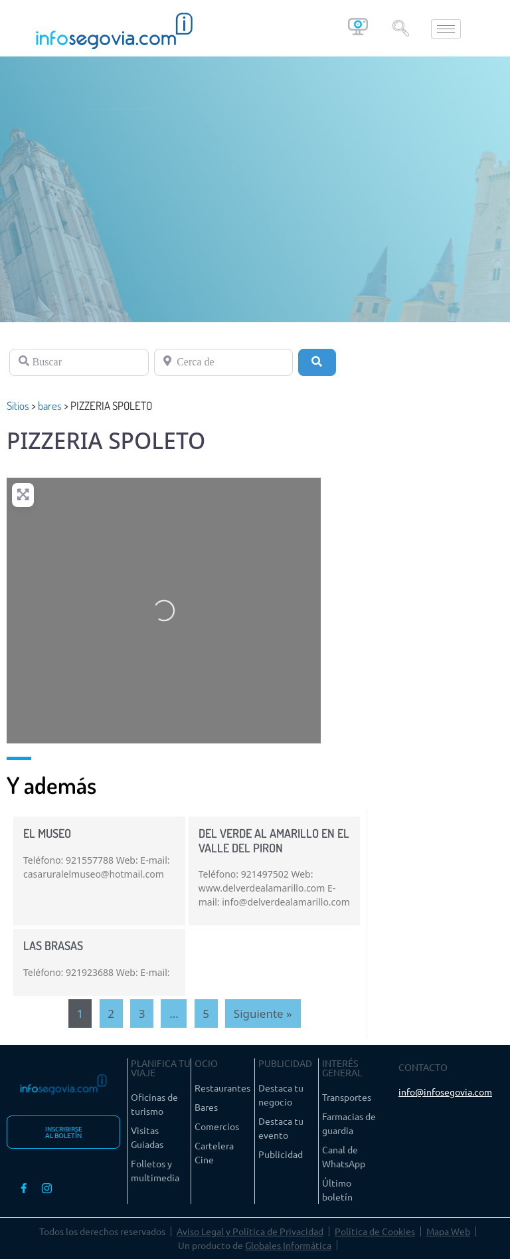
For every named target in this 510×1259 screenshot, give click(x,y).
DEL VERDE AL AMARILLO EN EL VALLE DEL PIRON (274, 840)
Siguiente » (263, 1013)
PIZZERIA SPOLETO (106, 440)
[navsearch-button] (400, 29)
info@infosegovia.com (445, 1092)
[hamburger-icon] (446, 29)
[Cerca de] (224, 362)
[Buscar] (79, 362)
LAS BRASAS (53, 945)
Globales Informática (288, 1245)
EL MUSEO (47, 833)
